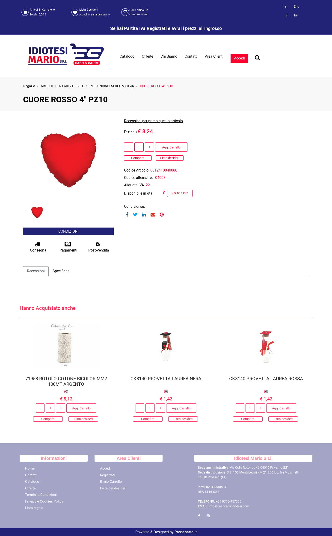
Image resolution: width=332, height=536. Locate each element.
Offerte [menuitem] (147, 56)
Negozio (29, 86)
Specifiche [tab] (61, 271)
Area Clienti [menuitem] (214, 56)
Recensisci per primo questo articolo (153, 121)
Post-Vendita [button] (98, 247)
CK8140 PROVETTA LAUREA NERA (165, 380)
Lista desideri (169, 158)
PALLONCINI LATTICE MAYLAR (112, 86)
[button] (68, 160)
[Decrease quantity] (128, 147)
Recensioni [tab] (36, 271)
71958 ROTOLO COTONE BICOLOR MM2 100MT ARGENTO (66, 383)
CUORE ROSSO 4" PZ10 (156, 86)
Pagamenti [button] (68, 247)
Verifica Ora (180, 193)
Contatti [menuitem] (191, 56)
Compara (138, 158)
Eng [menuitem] (296, 6)
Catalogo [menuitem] (127, 56)
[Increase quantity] (149, 147)
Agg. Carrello (171, 147)
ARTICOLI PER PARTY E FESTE (62, 86)
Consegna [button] (38, 247)
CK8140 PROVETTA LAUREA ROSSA (266, 380)
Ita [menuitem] (284, 6)
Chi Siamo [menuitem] (168, 56)
